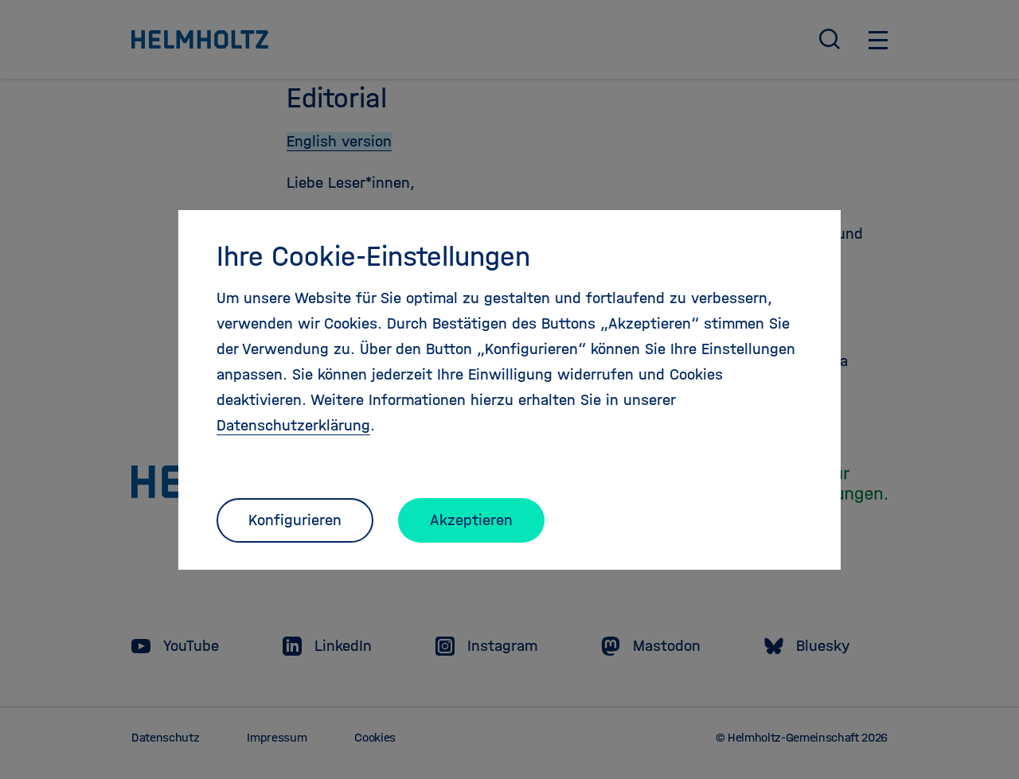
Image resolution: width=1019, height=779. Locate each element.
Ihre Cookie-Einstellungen (373, 256)
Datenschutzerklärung (293, 425)
